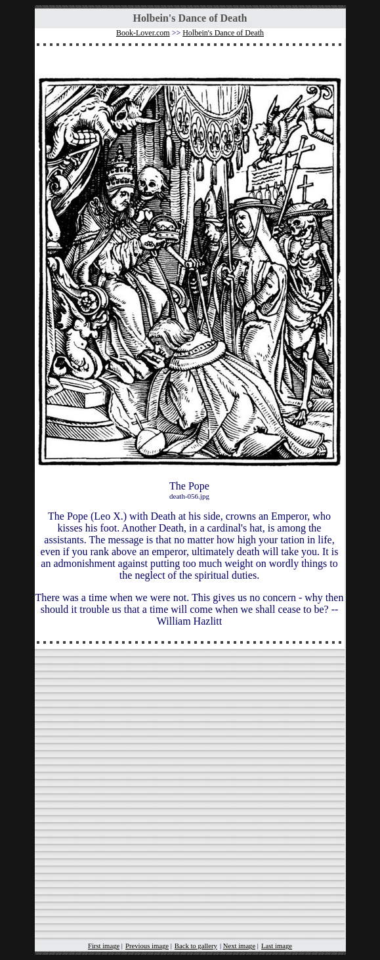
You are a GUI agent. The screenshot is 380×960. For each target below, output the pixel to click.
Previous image (147, 946)
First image (103, 946)
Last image (276, 946)
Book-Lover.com (143, 32)
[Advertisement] (189, 800)
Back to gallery (196, 946)
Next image (239, 946)
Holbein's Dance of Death (223, 32)
